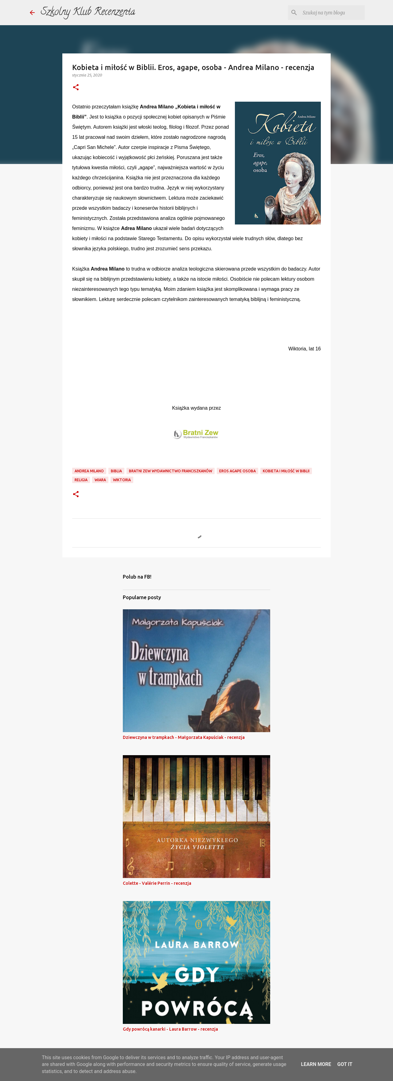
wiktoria (122, 480)
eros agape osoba (237, 471)
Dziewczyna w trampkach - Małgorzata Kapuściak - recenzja (184, 737)
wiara (100, 480)
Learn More (316, 1064)
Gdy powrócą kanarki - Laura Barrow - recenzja (170, 1029)
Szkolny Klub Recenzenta (88, 12)
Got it (344, 1064)
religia (81, 480)
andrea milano (89, 471)
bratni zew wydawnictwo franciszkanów (170, 471)
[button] (76, 88)
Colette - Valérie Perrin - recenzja (157, 883)
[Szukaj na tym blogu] (332, 12)
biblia (116, 471)
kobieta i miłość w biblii (286, 471)
